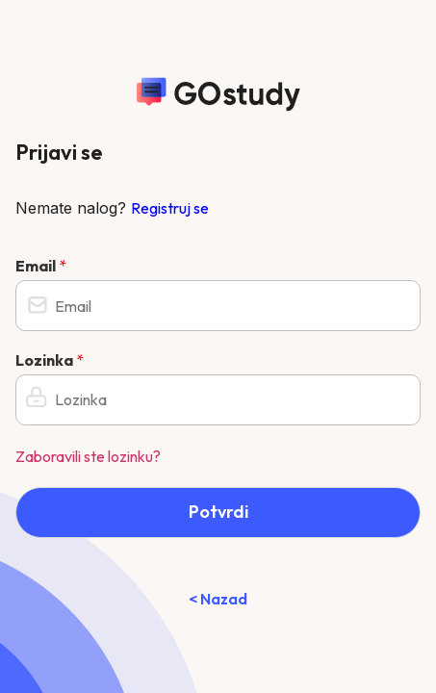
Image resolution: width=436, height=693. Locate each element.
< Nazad (218, 598)
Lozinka (49, 360)
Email (40, 265)
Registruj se (170, 208)
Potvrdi (218, 511)
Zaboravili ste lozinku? (88, 456)
